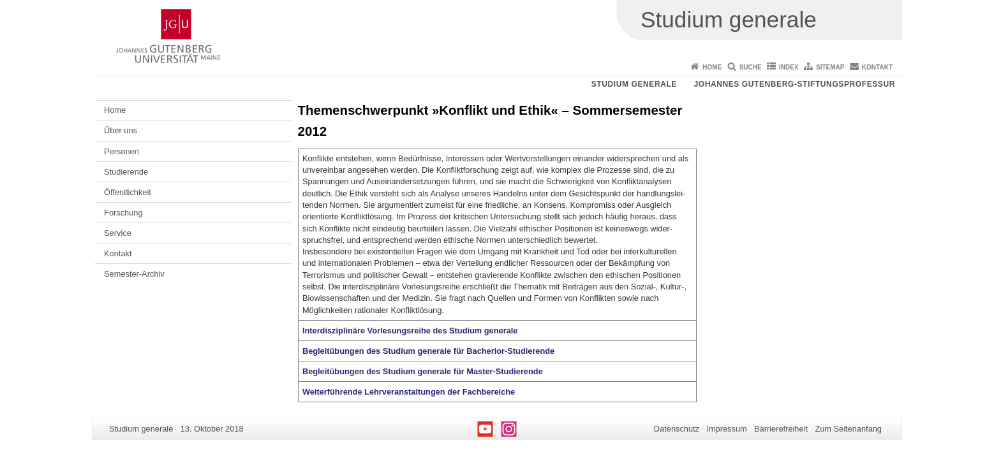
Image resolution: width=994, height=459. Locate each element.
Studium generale (634, 84)
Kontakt (877, 67)
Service (117, 233)
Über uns (120, 130)
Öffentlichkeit (127, 192)
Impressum (726, 428)
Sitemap (830, 67)
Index (789, 67)
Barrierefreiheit (781, 428)
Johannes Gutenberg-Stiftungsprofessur (794, 84)
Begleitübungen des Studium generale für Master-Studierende (422, 371)
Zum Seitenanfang (848, 428)
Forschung (123, 212)
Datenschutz (676, 428)
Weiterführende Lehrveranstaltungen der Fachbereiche (408, 392)
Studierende (126, 172)
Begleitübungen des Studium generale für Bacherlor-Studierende (428, 351)
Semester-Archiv (134, 274)
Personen (121, 151)
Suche (750, 67)
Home (712, 67)
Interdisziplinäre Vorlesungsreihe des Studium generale (410, 330)
